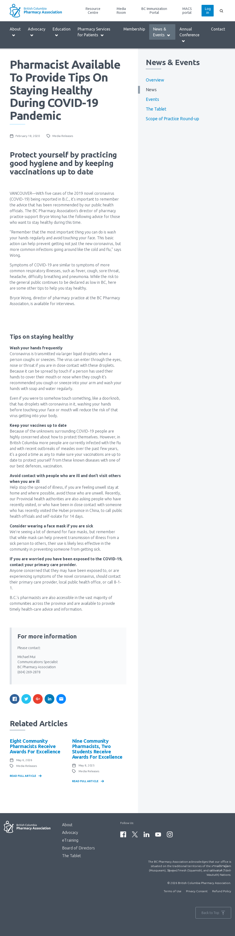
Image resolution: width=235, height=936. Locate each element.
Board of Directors (78, 848)
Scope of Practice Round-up (172, 118)
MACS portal (187, 11)
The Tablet (156, 109)
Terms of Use (172, 891)
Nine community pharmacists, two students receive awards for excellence (97, 749)
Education (62, 32)
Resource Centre (92, 11)
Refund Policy (221, 891)
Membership (134, 29)
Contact (218, 29)
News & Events (161, 32)
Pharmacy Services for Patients (94, 32)
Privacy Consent (197, 891)
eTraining (70, 840)
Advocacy (36, 32)
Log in (208, 11)
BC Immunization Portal (154, 11)
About (15, 32)
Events (152, 99)
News (151, 89)
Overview (155, 80)
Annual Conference (189, 35)
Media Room (121, 11)
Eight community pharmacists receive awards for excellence (35, 746)
